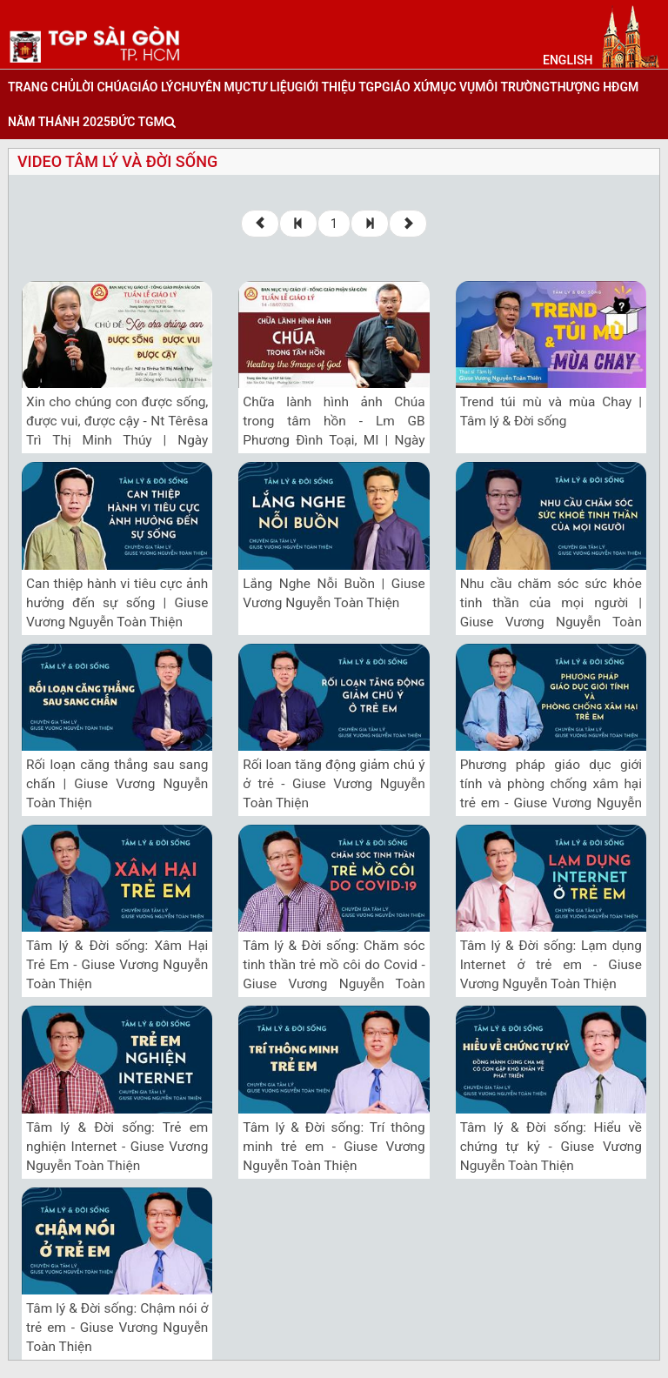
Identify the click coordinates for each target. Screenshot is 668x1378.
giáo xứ (406, 87)
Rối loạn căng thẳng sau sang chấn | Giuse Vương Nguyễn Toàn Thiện (117, 784)
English (567, 60)
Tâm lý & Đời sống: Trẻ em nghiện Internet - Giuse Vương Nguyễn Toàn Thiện (117, 1147)
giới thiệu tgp (338, 87)
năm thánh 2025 (59, 122)
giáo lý (151, 87)
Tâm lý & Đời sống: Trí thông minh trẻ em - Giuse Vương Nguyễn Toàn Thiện (333, 1147)
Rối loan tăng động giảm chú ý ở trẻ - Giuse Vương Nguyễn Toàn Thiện (333, 784)
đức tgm (137, 122)
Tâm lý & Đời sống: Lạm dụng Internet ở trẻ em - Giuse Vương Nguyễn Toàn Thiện (551, 965)
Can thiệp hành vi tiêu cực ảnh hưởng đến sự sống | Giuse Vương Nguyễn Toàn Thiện (117, 603)
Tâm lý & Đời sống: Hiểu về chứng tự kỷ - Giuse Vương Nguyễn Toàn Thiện (551, 1147)
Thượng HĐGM (594, 87)
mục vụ (452, 87)
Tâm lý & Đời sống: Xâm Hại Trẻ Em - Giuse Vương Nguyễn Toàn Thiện (117, 965)
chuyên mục (211, 87)
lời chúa (103, 87)
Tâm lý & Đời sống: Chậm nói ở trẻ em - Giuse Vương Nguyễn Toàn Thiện (117, 1328)
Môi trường (512, 87)
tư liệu (272, 87)
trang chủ (42, 87)
